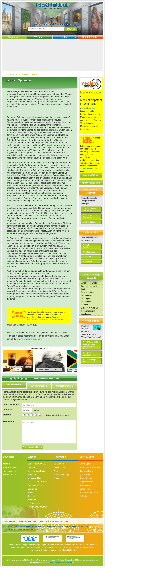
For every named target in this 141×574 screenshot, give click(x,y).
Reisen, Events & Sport (89, 496)
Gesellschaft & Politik (37, 485)
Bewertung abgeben (31, 339)
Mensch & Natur (35, 482)
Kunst (30, 496)
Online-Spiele (85, 467)
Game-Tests (84, 493)
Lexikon (63, 37)
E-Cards (83, 500)
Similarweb (39, 533)
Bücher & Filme (86, 475)
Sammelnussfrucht (89, 286)
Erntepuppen (86, 295)
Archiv (56, 482)
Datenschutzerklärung (27, 525)
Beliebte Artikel (9, 478)
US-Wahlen (59, 467)
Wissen (38, 37)
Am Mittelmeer (89, 252)
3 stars (31, 418)
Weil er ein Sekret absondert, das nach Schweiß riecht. (90, 345)
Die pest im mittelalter (90, 308)
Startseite (13, 37)
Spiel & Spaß (89, 37)
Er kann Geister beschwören (89, 209)
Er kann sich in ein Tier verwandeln (90, 216)
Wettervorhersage (62, 478)
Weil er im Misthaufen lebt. (89, 354)
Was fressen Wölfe (89, 283)
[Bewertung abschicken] (32, 451)
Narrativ (84, 305)
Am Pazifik (87, 257)
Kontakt (6, 467)
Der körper (85, 298)
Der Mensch (86, 302)
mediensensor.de (91, 108)
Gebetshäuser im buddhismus (88, 312)
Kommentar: (9, 425)
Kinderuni (32, 503)
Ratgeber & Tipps (35, 489)
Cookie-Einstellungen (59, 525)
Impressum (10, 525)
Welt (56, 475)
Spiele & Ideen (85, 482)
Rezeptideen (85, 489)
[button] (71, 29)
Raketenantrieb (87, 292)
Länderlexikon (34, 507)
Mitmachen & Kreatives (89, 471)
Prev (5, 361)
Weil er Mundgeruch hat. (91, 361)
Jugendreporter (86, 485)
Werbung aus (91, 182)
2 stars (27, 418)
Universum (32, 493)
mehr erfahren (91, 175)
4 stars (35, 418)
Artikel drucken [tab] (39, 386)
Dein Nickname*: (11, 404)
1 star (23, 418)
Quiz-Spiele (84, 478)
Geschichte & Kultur (36, 475)
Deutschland (59, 471)
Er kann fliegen (89, 222)
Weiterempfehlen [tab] (64, 386)
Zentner (84, 289)
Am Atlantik (87, 261)
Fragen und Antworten (37, 511)
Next (74, 361)
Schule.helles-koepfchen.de (61, 566)
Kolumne (32, 478)
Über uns (43, 525)
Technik (31, 500)
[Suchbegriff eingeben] (46, 29)
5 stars (40, 418)
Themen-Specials (10, 471)
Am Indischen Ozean (88, 246)
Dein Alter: (8, 411)
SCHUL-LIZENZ (87, 169)
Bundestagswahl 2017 (37, 467)
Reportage (60, 460)
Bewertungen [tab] (14, 385)
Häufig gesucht (9, 475)
